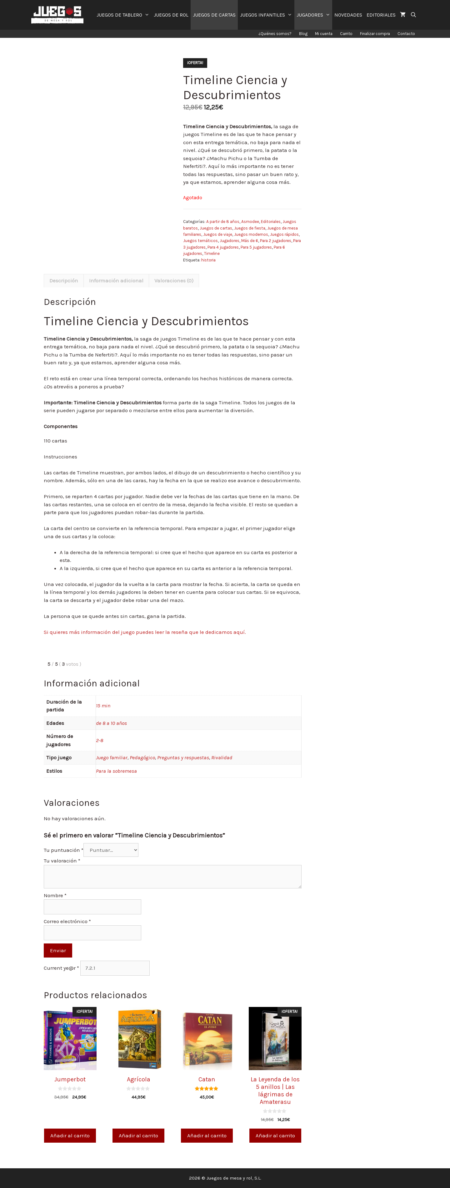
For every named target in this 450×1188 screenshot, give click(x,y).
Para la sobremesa (116, 771)
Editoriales (271, 221)
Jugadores (229, 240)
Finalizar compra (375, 33)
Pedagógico (142, 757)
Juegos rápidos (284, 234)
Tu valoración (62, 860)
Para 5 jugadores (256, 247)
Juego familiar (112, 757)
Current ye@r (61, 968)
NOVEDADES (348, 15)
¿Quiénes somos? (275, 33)
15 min (103, 705)
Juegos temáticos (200, 240)
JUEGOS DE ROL (171, 15)
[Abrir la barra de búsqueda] (413, 15)
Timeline (212, 253)
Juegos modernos (251, 234)
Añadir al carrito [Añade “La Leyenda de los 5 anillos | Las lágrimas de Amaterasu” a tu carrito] (275, 1135)
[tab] (64, 281)
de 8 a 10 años (111, 723)
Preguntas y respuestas (183, 757)
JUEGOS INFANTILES (267, 15)
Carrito (346, 33)
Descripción (63, 280)
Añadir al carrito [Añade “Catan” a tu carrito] (207, 1135)
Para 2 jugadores (275, 240)
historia (208, 260)
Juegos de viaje (217, 234)
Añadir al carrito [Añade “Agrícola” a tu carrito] (138, 1135)
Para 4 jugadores (223, 247)
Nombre (55, 895)
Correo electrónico (67, 921)
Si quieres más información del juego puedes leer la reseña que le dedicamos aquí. (145, 632)
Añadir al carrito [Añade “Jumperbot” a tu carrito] (70, 1135)
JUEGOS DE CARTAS (214, 15)
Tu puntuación (63, 850)
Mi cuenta (323, 33)
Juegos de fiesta (249, 228)
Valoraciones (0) (173, 280)
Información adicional (116, 280)
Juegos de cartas (216, 228)
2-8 (99, 740)
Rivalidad (221, 757)
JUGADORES (314, 15)
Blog (303, 33)
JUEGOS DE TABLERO (124, 15)
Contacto (406, 33)
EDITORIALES (381, 15)
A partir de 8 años (222, 221)
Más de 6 (249, 240)
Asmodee (250, 221)
